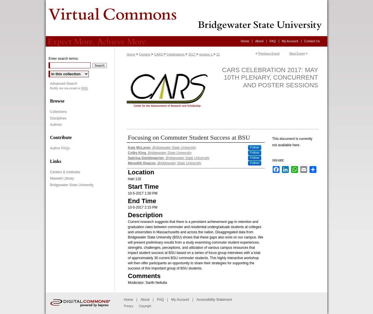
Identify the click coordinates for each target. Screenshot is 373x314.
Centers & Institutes (65, 172)
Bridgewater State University (71, 185)
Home (131, 54)
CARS (159, 54)
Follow (254, 147)
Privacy (128, 306)
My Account (180, 300)
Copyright (145, 306)
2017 (192, 54)
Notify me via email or (69, 88)
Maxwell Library (62, 178)
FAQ (160, 300)
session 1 (206, 54)
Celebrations (176, 54)
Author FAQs (60, 148)
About (145, 300)
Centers (145, 54)
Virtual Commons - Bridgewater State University (186, 18)
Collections (58, 112)
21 (218, 54)
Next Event (297, 53)
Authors (56, 125)
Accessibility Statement (214, 300)
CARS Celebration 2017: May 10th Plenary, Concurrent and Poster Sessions (270, 77)
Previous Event (269, 53)
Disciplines (58, 118)
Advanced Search (63, 84)
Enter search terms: (64, 59)
